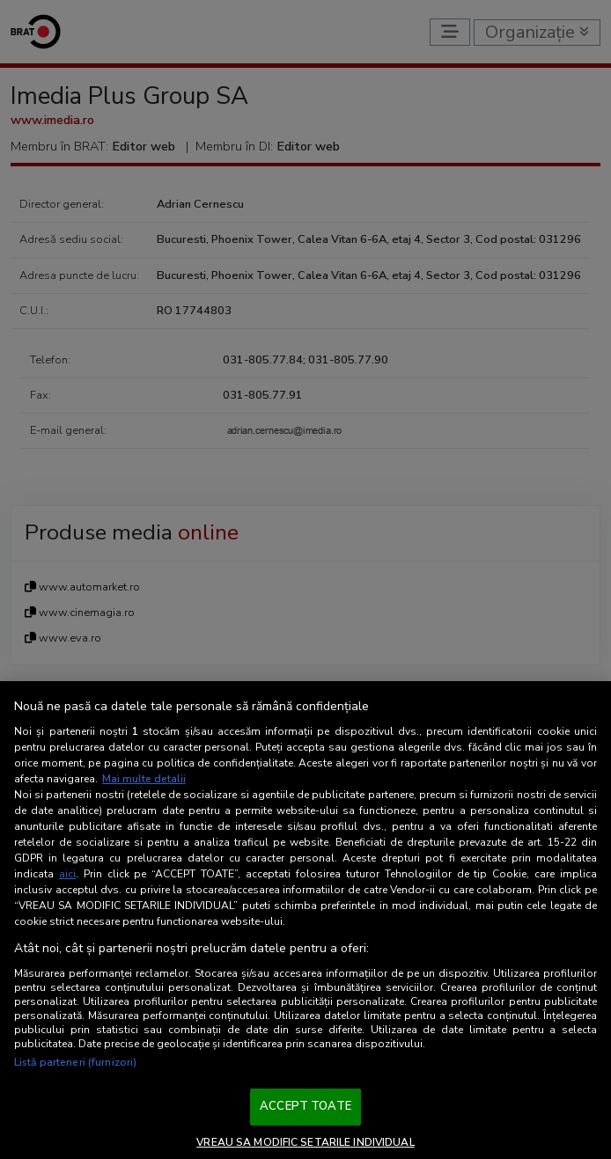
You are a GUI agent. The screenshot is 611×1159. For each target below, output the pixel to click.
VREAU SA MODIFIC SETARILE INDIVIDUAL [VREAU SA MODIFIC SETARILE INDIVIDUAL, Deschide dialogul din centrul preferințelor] (305, 1142)
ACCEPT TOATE (305, 1106)
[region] (305, 920)
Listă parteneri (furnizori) (75, 1062)
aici (67, 874)
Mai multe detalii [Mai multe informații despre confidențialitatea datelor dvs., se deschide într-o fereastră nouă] (144, 779)
